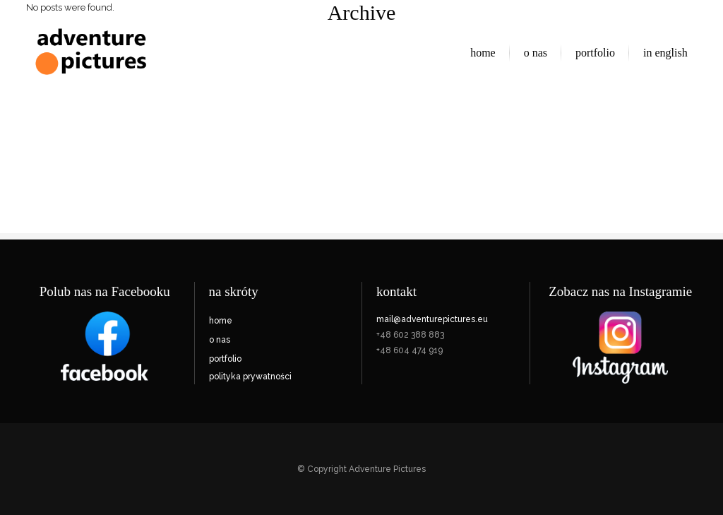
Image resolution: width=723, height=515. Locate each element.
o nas (219, 340)
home (220, 321)
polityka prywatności (250, 376)
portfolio (225, 359)
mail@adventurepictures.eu (432, 319)
